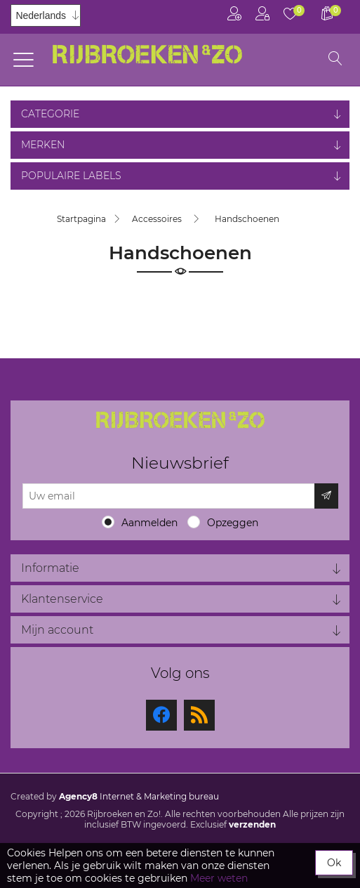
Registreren (234, 13)
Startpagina (81, 219)
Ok (334, 862)
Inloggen (262, 13)
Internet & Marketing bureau (139, 796)
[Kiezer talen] (46, 15)
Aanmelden (149, 522)
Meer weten (219, 878)
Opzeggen (232, 522)
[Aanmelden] (168, 496)
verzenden (252, 824)
